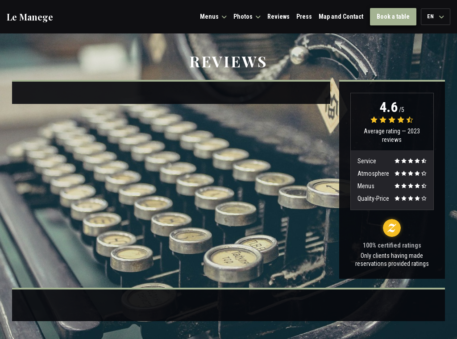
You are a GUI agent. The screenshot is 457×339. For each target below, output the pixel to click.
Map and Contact (341, 16)
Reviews (278, 16)
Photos (247, 16)
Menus (213, 16)
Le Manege (30, 17)
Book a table (393, 16)
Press (304, 16)
